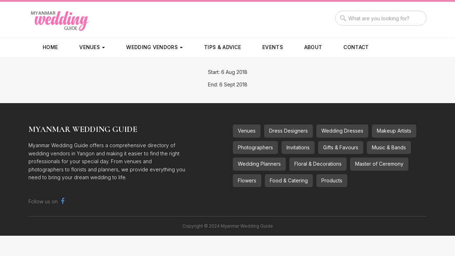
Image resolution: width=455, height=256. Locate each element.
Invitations (298, 147)
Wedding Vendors (154, 47)
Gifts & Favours (340, 147)
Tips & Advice (222, 47)
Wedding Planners (259, 164)
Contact (356, 47)
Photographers (255, 147)
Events (272, 47)
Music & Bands (389, 147)
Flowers (247, 180)
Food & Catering (289, 180)
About (313, 47)
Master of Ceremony (379, 164)
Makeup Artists (394, 131)
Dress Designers (288, 131)
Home (50, 47)
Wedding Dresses (342, 131)
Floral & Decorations (318, 164)
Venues (92, 47)
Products (331, 180)
